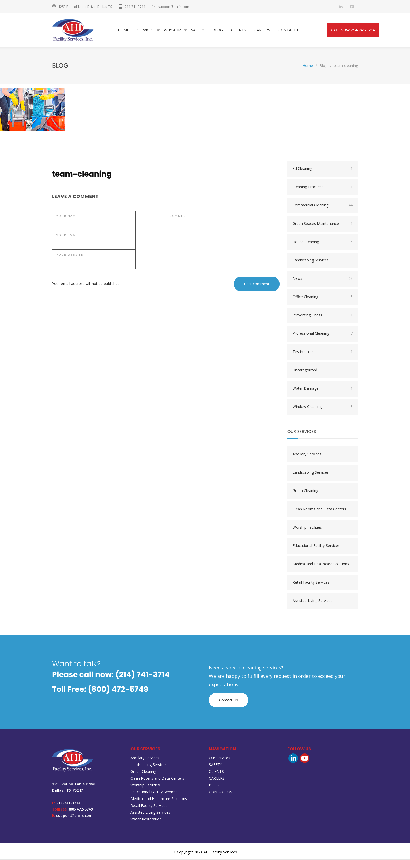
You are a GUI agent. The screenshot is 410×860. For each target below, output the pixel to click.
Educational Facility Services (316, 546)
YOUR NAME (67, 217)
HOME (123, 30)
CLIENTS (238, 30)
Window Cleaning (323, 408)
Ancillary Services (307, 455)
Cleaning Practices (323, 188)
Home (308, 66)
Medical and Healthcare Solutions (321, 565)
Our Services (219, 759)
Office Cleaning (323, 298)
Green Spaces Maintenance (323, 225)
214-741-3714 (135, 6)
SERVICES (145, 30)
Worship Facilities (307, 528)
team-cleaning (82, 175)
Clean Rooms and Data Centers (319, 510)
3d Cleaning (323, 170)
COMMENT (179, 217)
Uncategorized (323, 371)
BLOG (218, 30)
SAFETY (197, 30)
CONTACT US (290, 30)
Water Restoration (146, 820)
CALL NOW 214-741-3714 (353, 30)
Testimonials (323, 353)
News (323, 280)
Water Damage (323, 390)
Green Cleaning (305, 491)
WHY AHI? (172, 30)
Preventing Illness (323, 316)
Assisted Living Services (312, 601)
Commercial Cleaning (323, 206)
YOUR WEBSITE (69, 256)
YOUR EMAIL (67, 236)
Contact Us (228, 701)
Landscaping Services (323, 261)
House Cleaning (323, 243)
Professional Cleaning (323, 335)
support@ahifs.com (173, 6)
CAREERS (262, 30)
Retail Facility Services (311, 583)
